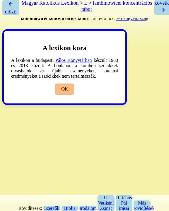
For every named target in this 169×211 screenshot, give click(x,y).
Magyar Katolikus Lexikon (49, 3)
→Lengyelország (132, 18)
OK (64, 88)
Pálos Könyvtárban (73, 60)
